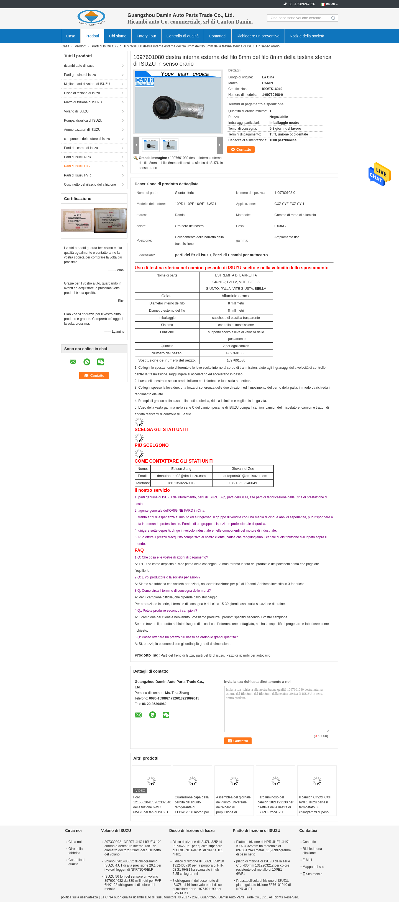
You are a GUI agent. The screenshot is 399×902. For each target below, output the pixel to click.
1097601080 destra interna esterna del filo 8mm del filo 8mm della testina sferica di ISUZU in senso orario (181, 163)
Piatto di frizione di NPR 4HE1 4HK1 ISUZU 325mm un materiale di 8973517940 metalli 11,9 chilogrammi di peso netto (263, 848)
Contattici (309, 842)
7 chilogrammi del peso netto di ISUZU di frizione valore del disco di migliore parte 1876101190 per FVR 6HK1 (197, 887)
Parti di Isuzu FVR (77, 175)
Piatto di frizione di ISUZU (83, 102)
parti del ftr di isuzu (210, 655)
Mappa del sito (313, 867)
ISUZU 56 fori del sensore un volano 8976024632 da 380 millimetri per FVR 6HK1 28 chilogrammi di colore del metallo (132, 883)
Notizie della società (307, 36)
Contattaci (217, 36)
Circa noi (74, 842)
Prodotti (92, 36)
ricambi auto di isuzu (79, 66)
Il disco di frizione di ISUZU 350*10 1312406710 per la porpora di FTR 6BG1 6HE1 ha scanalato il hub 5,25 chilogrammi (198, 867)
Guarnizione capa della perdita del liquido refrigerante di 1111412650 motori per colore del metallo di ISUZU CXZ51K (192, 809)
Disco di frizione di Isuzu (82, 93)
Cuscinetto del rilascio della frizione (90, 184)
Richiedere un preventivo (258, 36)
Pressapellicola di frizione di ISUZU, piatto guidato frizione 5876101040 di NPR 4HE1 (263, 885)
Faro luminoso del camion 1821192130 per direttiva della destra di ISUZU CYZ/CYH (275, 804)
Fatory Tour (146, 36)
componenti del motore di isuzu (87, 139)
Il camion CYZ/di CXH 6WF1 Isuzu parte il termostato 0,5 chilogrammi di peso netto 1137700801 (315, 807)
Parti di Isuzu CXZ (105, 46)
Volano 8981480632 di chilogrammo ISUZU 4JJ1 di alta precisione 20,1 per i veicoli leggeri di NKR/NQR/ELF (132, 865)
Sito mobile (312, 874)
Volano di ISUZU (76, 111)
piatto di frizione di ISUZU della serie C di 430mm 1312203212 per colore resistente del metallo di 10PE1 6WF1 (263, 867)
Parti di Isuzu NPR (77, 157)
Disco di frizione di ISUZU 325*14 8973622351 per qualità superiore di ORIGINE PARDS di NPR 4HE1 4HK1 (198, 848)
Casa (70, 36)
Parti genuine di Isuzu (80, 75)
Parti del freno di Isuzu (177, 655)
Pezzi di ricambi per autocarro (248, 655)
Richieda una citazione (312, 851)
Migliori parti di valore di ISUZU (87, 84)
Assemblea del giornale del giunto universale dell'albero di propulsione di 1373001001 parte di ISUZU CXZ (233, 809)
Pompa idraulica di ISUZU (83, 120)
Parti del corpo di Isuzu (81, 148)
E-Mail (307, 860)
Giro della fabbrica (75, 851)
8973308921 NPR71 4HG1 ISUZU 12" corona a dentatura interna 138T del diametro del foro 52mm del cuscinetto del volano (132, 848)
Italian (330, 4)
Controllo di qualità (183, 36)
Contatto (243, 149)
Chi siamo (117, 36)
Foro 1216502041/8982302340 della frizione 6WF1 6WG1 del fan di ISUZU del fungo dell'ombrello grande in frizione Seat (152, 809)
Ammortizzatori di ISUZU (82, 130)
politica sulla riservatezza (79, 897)
